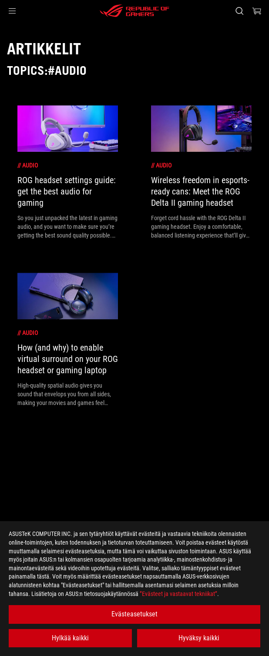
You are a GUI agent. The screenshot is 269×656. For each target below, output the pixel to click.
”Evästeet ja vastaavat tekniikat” (178, 593)
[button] (12, 11)
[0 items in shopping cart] (257, 11)
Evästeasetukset (134, 614)
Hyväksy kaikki (198, 638)
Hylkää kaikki (70, 638)
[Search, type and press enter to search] (239, 11)
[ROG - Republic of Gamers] (134, 10)
